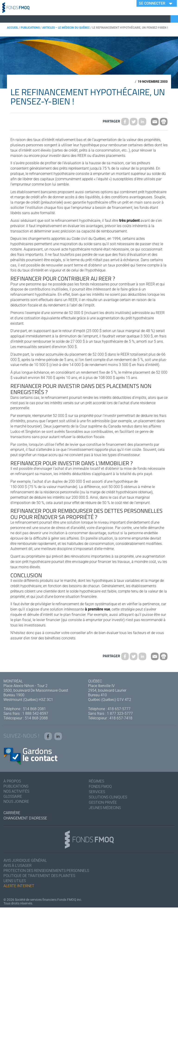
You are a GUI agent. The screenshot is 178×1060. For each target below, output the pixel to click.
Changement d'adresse (25, 818)
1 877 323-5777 (120, 713)
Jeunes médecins (105, 808)
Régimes (96, 781)
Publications (30, 27)
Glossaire (12, 796)
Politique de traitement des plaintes (39, 876)
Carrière (11, 813)
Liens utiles (14, 881)
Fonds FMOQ (100, 786)
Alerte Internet (18, 886)
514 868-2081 (34, 709)
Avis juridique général (25, 860)
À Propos (12, 781)
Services (97, 792)
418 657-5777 (119, 709)
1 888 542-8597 (35, 713)
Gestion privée (103, 802)
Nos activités (16, 791)
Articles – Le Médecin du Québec (66, 27)
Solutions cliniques (108, 797)
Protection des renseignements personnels (46, 870)
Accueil (12, 27)
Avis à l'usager (17, 865)
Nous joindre (16, 801)
